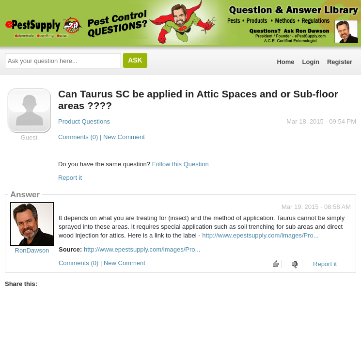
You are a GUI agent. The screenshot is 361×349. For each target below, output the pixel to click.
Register (339, 61)
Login (310, 61)
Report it (70, 177)
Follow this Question (180, 164)
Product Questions (84, 121)
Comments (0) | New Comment (101, 137)
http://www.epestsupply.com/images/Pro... (260, 235)
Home (285, 61)
